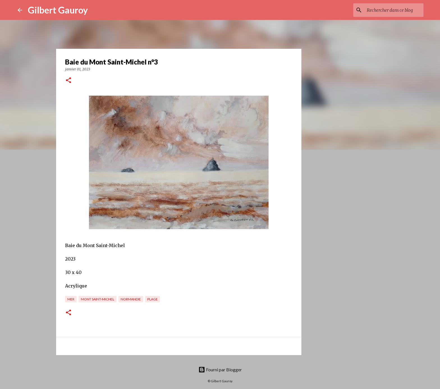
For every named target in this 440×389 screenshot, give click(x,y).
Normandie (131, 299)
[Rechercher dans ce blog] (394, 10)
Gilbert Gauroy (58, 9)
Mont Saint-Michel (97, 299)
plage (152, 299)
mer (70, 299)
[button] (68, 80)
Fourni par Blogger (220, 369)
